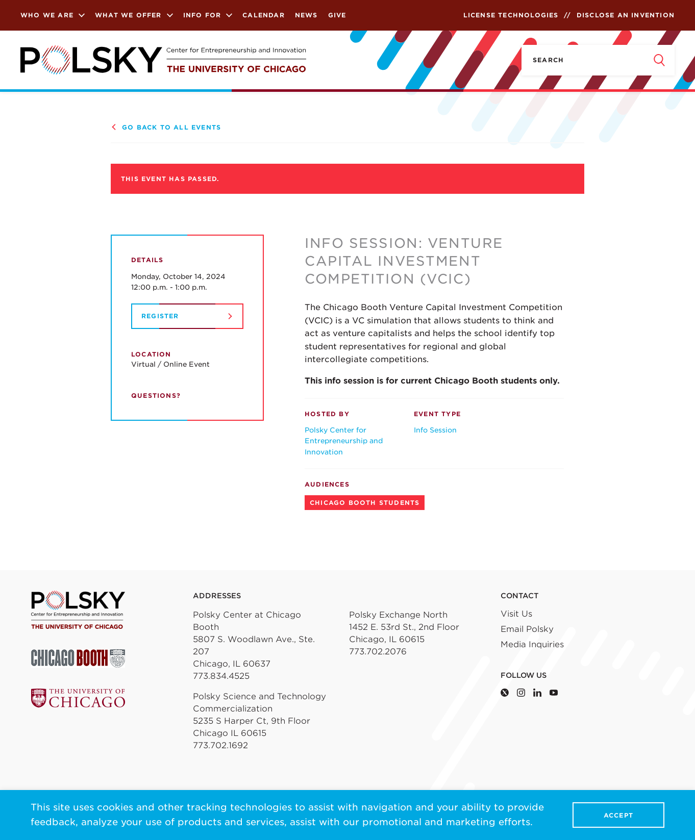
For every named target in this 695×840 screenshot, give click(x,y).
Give (337, 15)
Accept (618, 815)
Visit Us (516, 614)
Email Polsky (527, 629)
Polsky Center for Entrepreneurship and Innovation (344, 441)
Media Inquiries (532, 644)
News (306, 15)
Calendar (263, 15)
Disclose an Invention (626, 15)
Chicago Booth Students (364, 502)
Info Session (435, 430)
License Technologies (511, 15)
